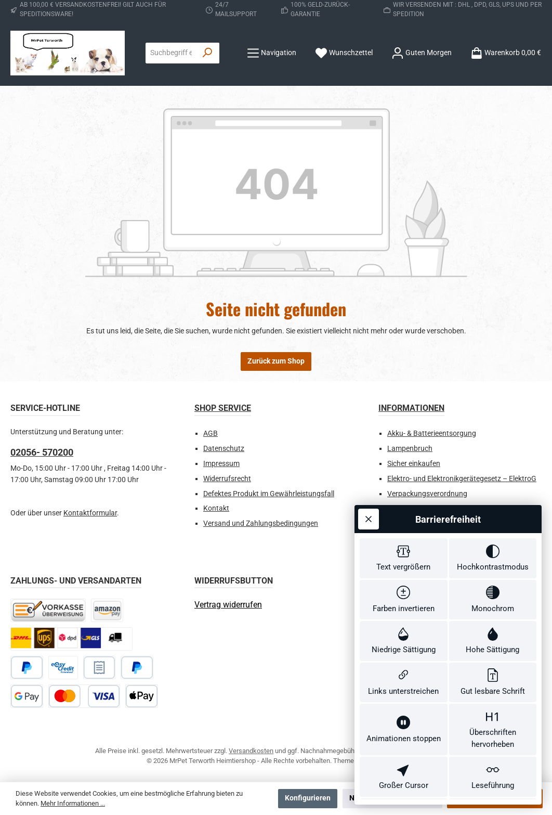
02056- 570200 (41, 452)
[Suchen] (207, 53)
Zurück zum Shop (276, 361)
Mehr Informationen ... (73, 803)
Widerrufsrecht (227, 478)
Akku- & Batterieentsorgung (431, 433)
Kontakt (216, 508)
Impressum (221, 463)
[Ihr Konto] (421, 52)
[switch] (404, 496)
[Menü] (271, 52)
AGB (210, 433)
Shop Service (222, 408)
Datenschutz (223, 448)
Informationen (411, 408)
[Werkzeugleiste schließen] (368, 454)
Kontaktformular (90, 513)
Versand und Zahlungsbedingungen (260, 523)
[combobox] (171, 53)
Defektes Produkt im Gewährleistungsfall (268, 493)
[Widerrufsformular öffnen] (228, 605)
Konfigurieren (308, 798)
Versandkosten (251, 751)
